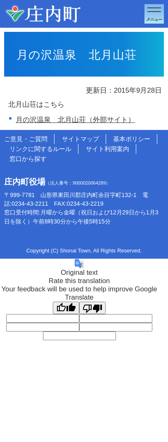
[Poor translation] (92, 308)
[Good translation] (66, 308)
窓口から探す (28, 158)
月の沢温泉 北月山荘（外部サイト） (75, 120)
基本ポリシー (131, 138)
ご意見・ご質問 (25, 138)
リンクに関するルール (40, 148)
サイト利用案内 (107, 148)
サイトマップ (80, 138)
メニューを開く (154, 14)
